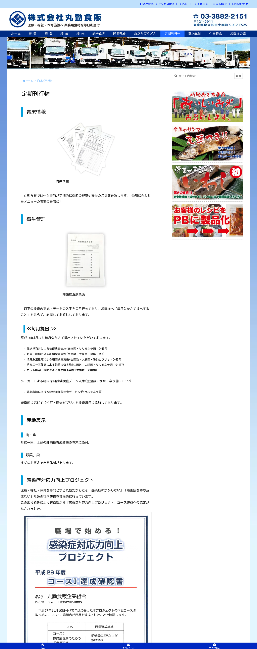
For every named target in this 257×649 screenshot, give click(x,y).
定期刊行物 (46, 80)
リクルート (185, 4)
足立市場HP (220, 4)
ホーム (29, 80)
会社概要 (148, 4)
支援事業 (202, 4)
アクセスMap (166, 4)
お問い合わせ (240, 4)
